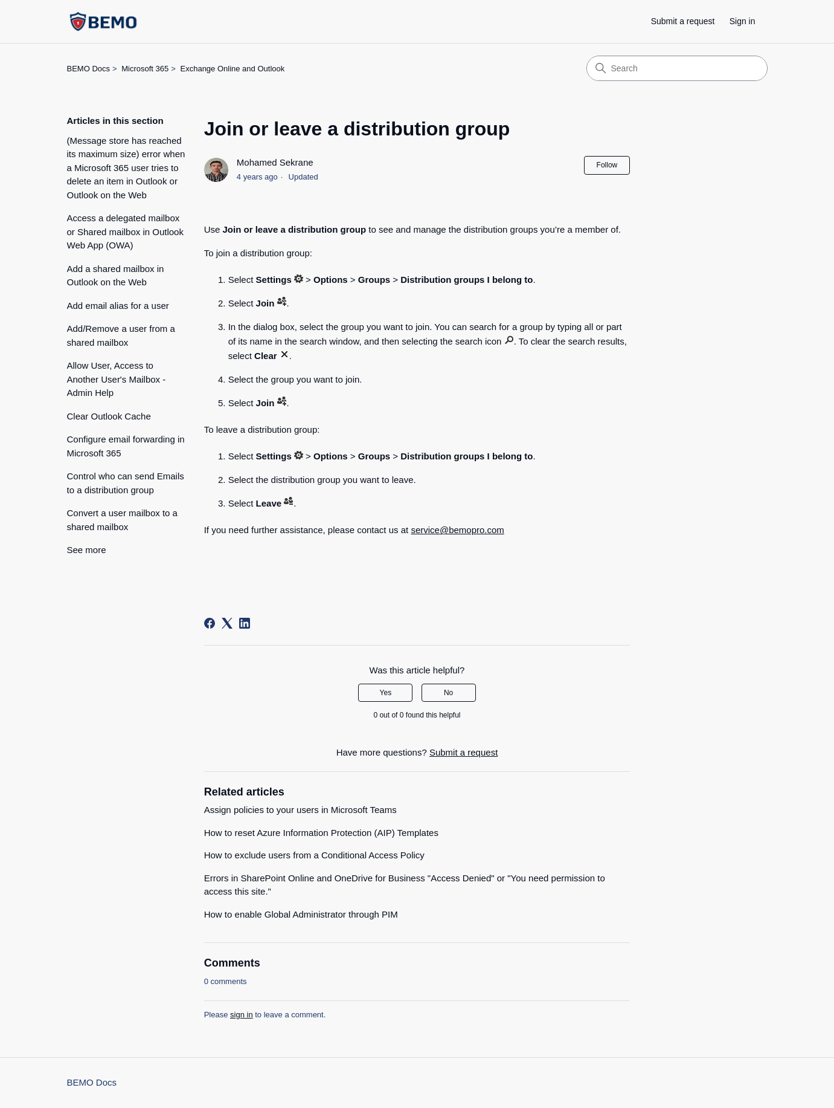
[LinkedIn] (244, 623)
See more (86, 550)
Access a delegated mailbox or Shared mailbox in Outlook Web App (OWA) (125, 231)
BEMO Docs (89, 68)
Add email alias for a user (118, 305)
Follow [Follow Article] (607, 165)
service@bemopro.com (457, 530)
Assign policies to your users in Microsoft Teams (300, 810)
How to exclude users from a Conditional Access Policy (314, 855)
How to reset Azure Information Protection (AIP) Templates (321, 833)
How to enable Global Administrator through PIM (301, 914)
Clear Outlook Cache (109, 416)
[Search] (677, 68)
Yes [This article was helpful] (386, 692)
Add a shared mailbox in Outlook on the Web (115, 276)
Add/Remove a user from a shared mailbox (121, 335)
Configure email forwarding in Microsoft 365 (126, 446)
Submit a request (683, 21)
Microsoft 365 (144, 68)
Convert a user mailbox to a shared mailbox (122, 520)
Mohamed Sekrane (275, 162)
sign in (241, 1014)
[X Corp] (227, 623)
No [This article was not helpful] (448, 692)
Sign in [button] (742, 21)
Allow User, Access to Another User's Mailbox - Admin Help (116, 379)
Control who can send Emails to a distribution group (125, 483)
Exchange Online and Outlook (233, 68)
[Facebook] (209, 623)
